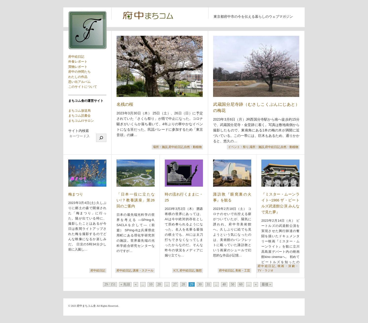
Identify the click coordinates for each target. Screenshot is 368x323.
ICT (175, 270)
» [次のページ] (256, 284)
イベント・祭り (238, 147)
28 (183, 284)
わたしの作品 (77, 77)
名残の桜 (125, 104)
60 (241, 284)
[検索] (101, 138)
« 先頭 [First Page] (125, 284)
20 (159, 284)
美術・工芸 (242, 270)
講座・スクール (143, 270)
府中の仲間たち (79, 71)
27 (175, 284)
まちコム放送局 (79, 110)
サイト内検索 (78, 131)
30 (200, 284)
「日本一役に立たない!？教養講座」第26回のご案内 (136, 200)
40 (224, 284)
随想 (199, 270)
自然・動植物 (193, 147)
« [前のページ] (136, 284)
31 (208, 284)
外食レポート (77, 61)
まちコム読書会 (79, 115)
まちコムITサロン (81, 121)
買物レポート (77, 67)
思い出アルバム (79, 82)
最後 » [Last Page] (266, 284)
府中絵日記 (76, 56)
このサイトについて (82, 87)
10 (150, 284)
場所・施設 (160, 147)
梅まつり (75, 194)
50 (232, 284)
